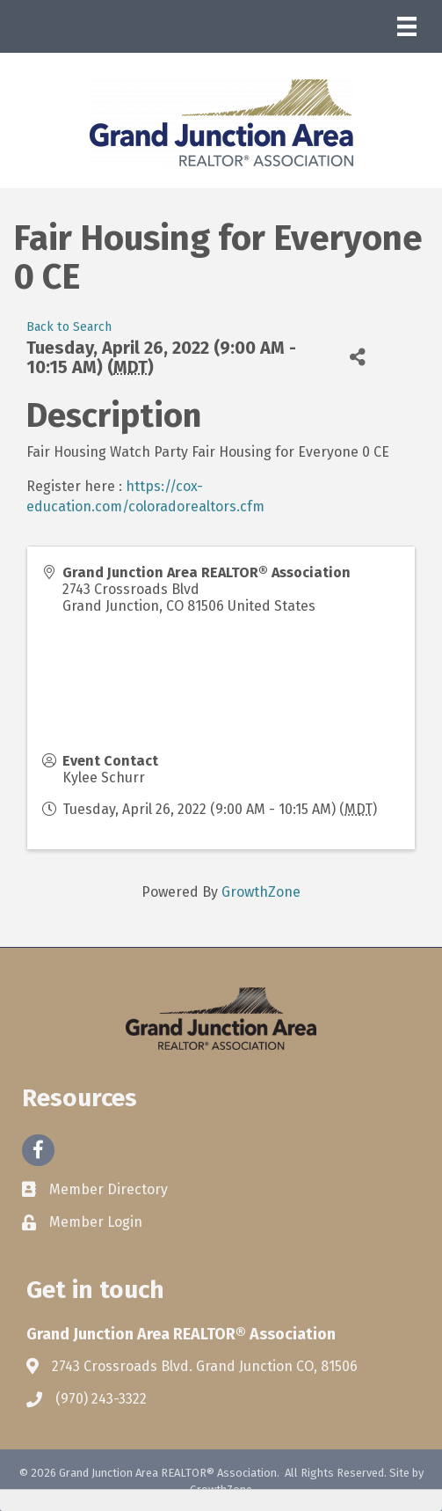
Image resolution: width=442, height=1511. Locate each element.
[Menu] (407, 26)
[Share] (357, 357)
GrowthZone (261, 892)
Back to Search (69, 326)
